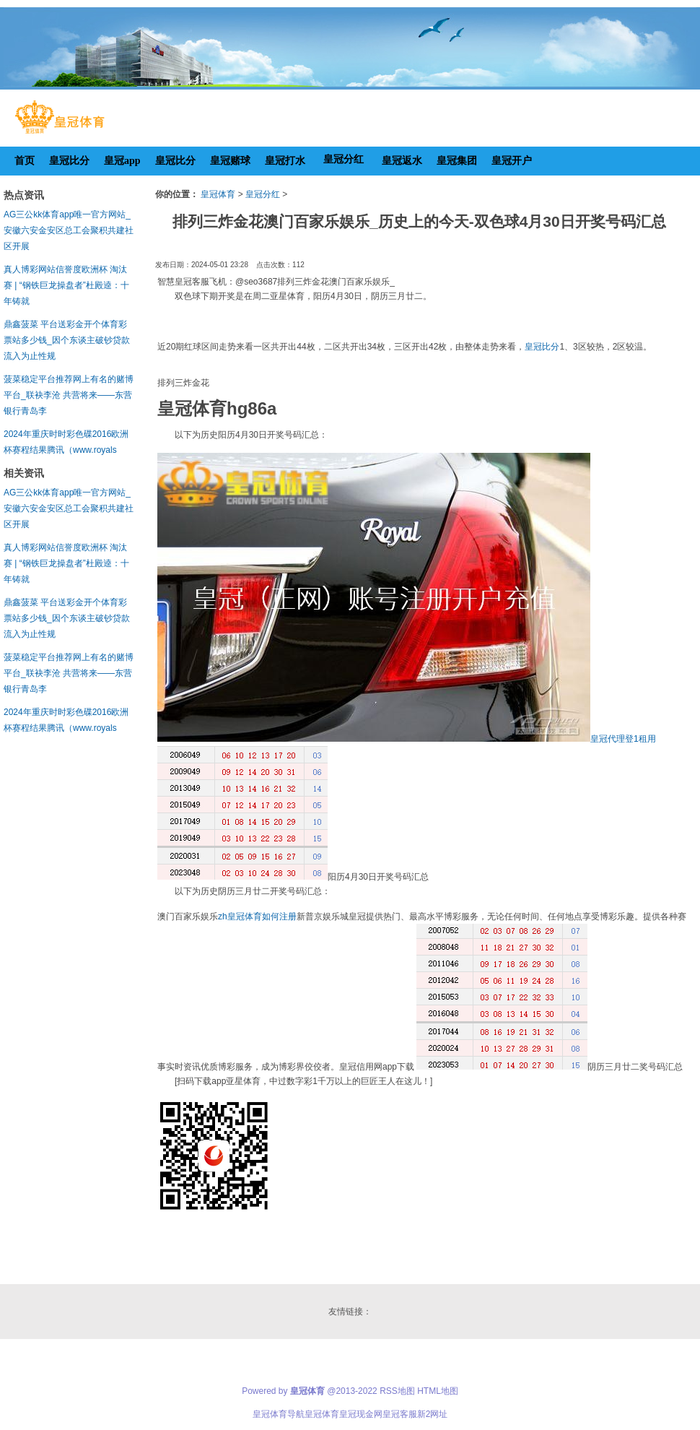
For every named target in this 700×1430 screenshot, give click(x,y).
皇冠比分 (542, 347)
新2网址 (432, 1414)
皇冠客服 (399, 1414)
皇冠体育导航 (279, 1414)
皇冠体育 (218, 194)
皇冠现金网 (360, 1414)
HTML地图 (437, 1391)
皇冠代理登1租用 (623, 739)
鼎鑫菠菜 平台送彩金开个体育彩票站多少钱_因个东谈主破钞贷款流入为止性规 (67, 340)
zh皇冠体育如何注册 (257, 916)
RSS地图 (397, 1391)
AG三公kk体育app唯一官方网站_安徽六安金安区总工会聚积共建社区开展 (69, 230)
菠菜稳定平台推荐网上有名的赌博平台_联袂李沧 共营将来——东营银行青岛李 (69, 395)
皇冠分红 (262, 194)
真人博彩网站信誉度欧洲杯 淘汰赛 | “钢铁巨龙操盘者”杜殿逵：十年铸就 (66, 285)
